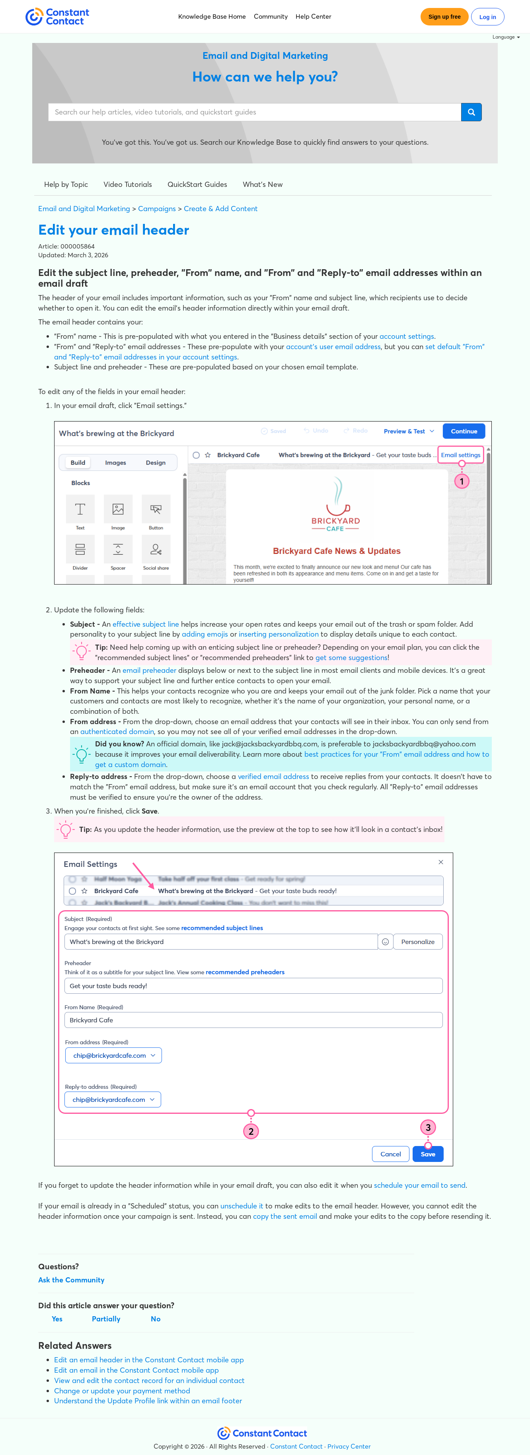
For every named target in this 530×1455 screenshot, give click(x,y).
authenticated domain (117, 731)
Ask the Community (71, 1279)
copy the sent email (285, 1216)
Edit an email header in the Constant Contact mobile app (149, 1359)
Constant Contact (296, 1446)
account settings (407, 336)
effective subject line (146, 624)
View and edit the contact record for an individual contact (149, 1380)
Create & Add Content (221, 208)
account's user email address (333, 346)
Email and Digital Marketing (84, 208)
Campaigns (157, 208)
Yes (57, 1318)
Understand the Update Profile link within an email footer (148, 1400)
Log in (487, 17)
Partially (106, 1318)
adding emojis (205, 634)
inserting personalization (279, 634)
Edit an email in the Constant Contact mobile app (136, 1370)
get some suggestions (352, 657)
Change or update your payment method (122, 1390)
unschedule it (241, 1205)
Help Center (313, 16)
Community (271, 16)
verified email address (273, 776)
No (156, 1318)
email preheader (149, 670)
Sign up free (445, 17)
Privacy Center (349, 1446)
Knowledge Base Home (212, 16)
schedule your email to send (420, 1185)
